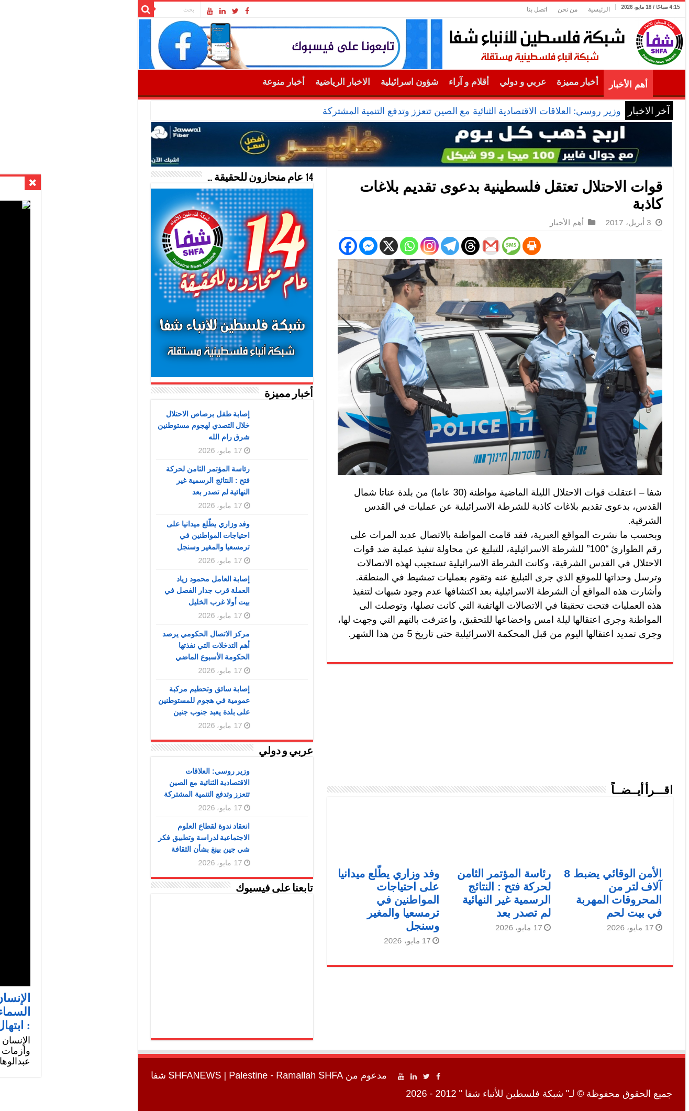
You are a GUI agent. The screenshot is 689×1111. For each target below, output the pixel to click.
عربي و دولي (456, 82)
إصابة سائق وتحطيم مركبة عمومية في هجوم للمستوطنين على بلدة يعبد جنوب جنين (137, 700)
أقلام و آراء (402, 82)
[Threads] (403, 246)
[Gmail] (424, 246)
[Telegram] (383, 246)
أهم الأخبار (561, 85)
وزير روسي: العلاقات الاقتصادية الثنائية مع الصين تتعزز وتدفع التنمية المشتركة (404, 111)
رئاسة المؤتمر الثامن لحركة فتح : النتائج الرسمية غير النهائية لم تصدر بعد (141, 480)
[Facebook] (281, 246)
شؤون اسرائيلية (342, 82)
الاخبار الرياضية (275, 82)
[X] (322, 246)
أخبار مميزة (510, 82)
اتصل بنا (470, 9)
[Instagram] (362, 246)
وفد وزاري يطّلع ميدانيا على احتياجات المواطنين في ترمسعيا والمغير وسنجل (321, 899)
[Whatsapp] (342, 246)
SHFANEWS (128, 1075)
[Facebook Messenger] (301, 246)
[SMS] (444, 246)
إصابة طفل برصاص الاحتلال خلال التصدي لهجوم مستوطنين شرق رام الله (137, 425)
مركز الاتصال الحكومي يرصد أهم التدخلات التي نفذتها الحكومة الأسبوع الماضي (139, 645)
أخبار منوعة (216, 82)
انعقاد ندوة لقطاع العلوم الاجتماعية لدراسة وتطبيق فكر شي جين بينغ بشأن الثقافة (137, 837)
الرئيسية (532, 9)
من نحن (500, 9)
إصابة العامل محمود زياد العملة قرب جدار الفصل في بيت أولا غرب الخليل (140, 590)
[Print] (464, 246)
